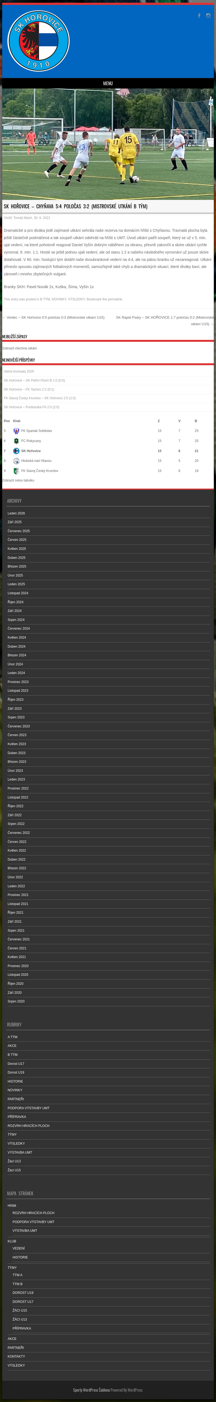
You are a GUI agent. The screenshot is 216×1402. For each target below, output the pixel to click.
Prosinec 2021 (18, 895)
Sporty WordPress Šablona (91, 1390)
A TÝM (12, 1037)
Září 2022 (15, 815)
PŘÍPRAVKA (17, 1117)
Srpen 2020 (16, 1001)
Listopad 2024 (18, 593)
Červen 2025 (17, 540)
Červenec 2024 (19, 628)
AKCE (12, 1046)
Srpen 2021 (16, 930)
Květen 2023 (17, 744)
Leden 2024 (16, 673)
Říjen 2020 (15, 984)
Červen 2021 (17, 948)
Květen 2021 (17, 957)
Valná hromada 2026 (19, 371)
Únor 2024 (15, 664)
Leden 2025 (16, 584)
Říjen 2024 (15, 602)
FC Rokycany (27, 441)
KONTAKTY (16, 1356)
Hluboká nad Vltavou (32, 461)
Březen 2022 (17, 868)
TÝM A (17, 1275)
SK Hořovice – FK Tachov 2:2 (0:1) (29, 389)
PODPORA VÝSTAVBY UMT (28, 1108)
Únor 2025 (15, 575)
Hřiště (12, 1206)
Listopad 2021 (18, 904)
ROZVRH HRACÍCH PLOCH (28, 1126)
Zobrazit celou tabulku (18, 480)
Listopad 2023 (18, 691)
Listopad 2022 (18, 797)
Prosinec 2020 (18, 966)
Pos (7, 421)
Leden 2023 (16, 779)
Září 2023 (15, 709)
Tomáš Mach (22, 218)
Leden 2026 (16, 513)
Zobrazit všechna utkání (19, 348)
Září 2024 (15, 611)
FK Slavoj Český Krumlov (35, 471)
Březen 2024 (17, 655)
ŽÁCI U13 (20, 1319)
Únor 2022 (15, 877)
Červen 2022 (17, 842)
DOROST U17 (23, 1302)
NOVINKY (59, 299)
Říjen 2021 (15, 913)
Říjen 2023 (15, 700)
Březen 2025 (17, 566)
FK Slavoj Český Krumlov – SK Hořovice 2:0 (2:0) (40, 398)
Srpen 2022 (16, 824)
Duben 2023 (16, 753)
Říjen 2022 (15, 806)
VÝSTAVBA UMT (20, 1152)
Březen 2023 (17, 762)
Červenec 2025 (19, 531)
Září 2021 (15, 922)
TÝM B (18, 1284)
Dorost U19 (16, 1072)
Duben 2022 (16, 859)
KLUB (12, 1241)
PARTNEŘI (16, 1099)
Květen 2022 (17, 850)
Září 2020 (15, 993)
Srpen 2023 (16, 717)
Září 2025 (15, 522)
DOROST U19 (23, 1293)
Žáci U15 (14, 1170)
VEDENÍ (19, 1248)
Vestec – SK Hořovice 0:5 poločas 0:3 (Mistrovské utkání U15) (53, 317)
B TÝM (45, 299)
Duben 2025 (16, 558)
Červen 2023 (17, 735)
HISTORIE (15, 1081)
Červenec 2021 (19, 939)
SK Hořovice (27, 451)
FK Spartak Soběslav (32, 431)
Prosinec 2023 (18, 682)
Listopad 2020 (18, 975)
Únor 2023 (15, 771)
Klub (16, 421)
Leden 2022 (16, 886)
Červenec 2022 (19, 833)
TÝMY (12, 1134)
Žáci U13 (14, 1161)
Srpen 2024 (16, 620)
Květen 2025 (17, 549)
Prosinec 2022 (18, 788)
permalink (115, 299)
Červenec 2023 (19, 726)
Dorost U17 (16, 1064)
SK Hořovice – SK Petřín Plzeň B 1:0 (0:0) (34, 380)
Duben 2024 (16, 646)
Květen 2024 (17, 637)
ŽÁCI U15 (20, 1310)
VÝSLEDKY (76, 299)
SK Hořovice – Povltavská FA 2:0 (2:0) (31, 407)
